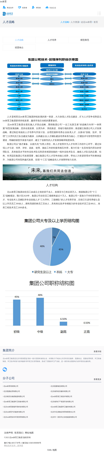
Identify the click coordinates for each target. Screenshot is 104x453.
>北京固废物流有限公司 (58, 386)
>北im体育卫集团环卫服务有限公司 (62, 407)
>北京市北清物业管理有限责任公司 (62, 412)
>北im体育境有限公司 (10, 386)
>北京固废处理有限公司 (11, 391)
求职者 (36, 8)
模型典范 (84, 40)
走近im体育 (86, 22)
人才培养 (52, 40)
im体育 (3, 1)
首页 (96, 22)
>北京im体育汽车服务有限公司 (14, 412)
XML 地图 (52, 450)
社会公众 (50, 8)
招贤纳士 (19, 47)
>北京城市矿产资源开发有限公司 (62, 402)
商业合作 (8, 8)
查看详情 (97, 351)
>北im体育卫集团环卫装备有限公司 (15, 402)
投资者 (22, 8)
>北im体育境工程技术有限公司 (61, 396)
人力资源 (75, 22)
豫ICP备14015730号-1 (13, 443)
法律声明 (8, 433)
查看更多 (97, 379)
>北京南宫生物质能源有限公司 (14, 396)
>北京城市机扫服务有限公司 (60, 391)
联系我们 (18, 433)
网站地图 (29, 433)
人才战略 (19, 40)
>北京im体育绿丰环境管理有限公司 (15, 417)
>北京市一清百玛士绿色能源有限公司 (63, 417)
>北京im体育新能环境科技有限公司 (15, 407)
